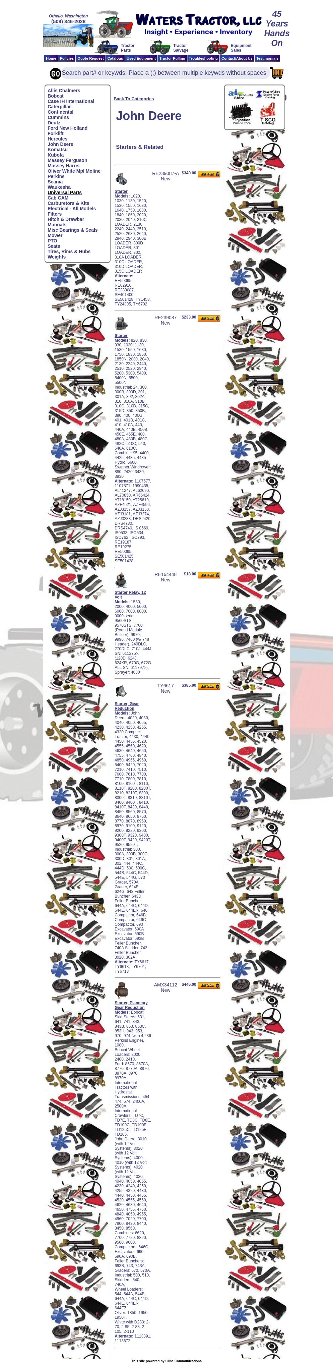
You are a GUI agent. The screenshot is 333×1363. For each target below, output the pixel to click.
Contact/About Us (237, 58)
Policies (67, 58)
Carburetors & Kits (68, 203)
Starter (121, 191)
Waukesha (59, 187)
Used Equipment (141, 58)
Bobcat (55, 96)
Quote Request (90, 58)
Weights (57, 257)
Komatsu (58, 149)
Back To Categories (134, 98)
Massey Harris (63, 165)
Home (51, 58)
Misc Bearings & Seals (72, 230)
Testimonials (267, 58)
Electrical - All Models (72, 208)
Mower (55, 235)
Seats (54, 246)
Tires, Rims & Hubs (69, 251)
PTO (52, 240)
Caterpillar (59, 106)
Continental (60, 112)
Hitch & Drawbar (66, 219)
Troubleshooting (203, 58)
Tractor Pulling (172, 58)
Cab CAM (58, 198)
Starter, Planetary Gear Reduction (131, 1005)
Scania (55, 181)
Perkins (56, 176)
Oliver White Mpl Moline (74, 171)
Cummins (58, 117)
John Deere (60, 144)
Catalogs (115, 58)
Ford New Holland (67, 128)
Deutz (54, 122)
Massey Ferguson (67, 160)
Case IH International (71, 101)
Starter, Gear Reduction (127, 706)
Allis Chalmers (64, 90)
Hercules (57, 138)
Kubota (56, 155)
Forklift (55, 133)
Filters (55, 214)
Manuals (57, 224)
